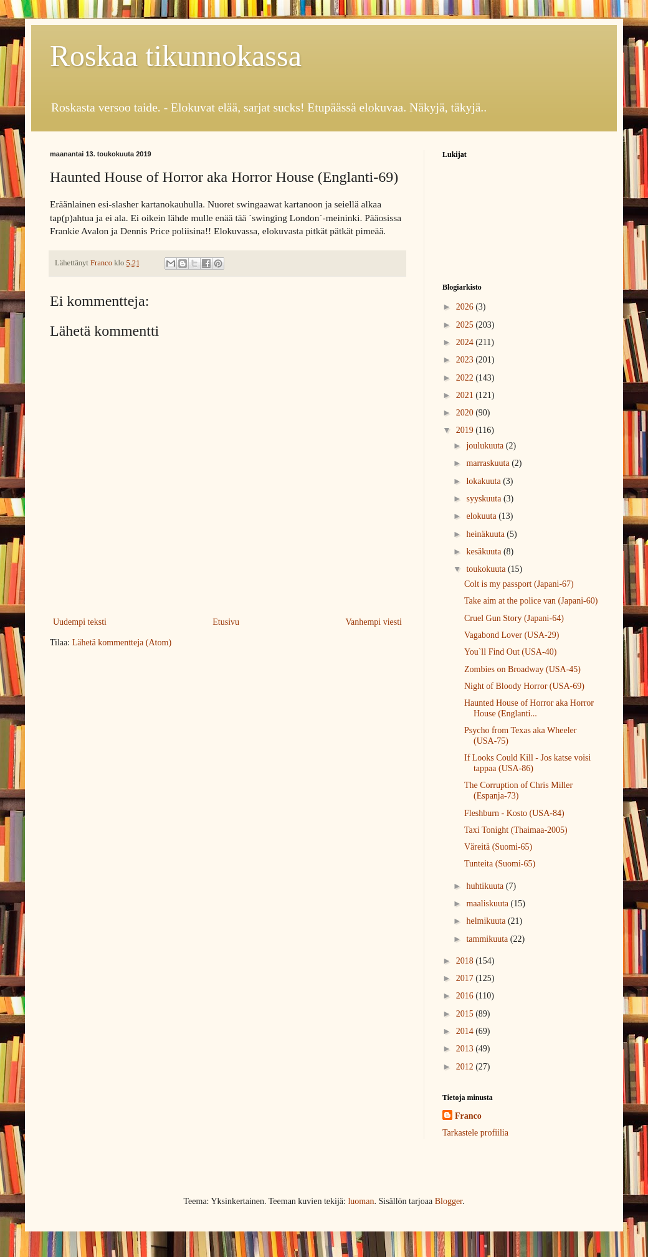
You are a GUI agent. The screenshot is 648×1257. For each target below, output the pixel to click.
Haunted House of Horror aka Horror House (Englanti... (529, 708)
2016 (466, 995)
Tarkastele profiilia (475, 1132)
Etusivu (225, 622)
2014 (466, 1031)
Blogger (448, 1201)
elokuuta (482, 516)
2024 (466, 342)
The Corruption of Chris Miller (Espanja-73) (518, 790)
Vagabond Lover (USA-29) (511, 635)
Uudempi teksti (80, 622)
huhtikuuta (485, 886)
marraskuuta (489, 463)
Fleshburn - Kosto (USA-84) (514, 813)
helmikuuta (487, 921)
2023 (466, 359)
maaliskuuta (488, 903)
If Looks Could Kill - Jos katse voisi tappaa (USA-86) (527, 763)
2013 (466, 1048)
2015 (466, 1013)
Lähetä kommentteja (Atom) (121, 642)
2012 (466, 1066)
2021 (466, 395)
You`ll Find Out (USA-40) (510, 652)
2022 (466, 377)
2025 (466, 325)
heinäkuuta (486, 534)
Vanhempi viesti (373, 622)
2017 (466, 978)
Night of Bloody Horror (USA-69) (524, 686)
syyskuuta (484, 498)
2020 (466, 412)
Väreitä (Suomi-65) (498, 846)
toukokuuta (487, 569)
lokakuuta (484, 481)
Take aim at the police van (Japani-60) (531, 600)
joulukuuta (485, 445)
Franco (468, 1116)
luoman (361, 1201)
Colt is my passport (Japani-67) (519, 584)
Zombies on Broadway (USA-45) (522, 669)
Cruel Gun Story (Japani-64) (514, 618)
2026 (466, 306)
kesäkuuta (484, 551)
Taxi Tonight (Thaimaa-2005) (516, 830)
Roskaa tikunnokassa (176, 55)
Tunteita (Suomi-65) (499, 863)
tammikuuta (488, 939)
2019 (466, 430)
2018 (466, 960)
